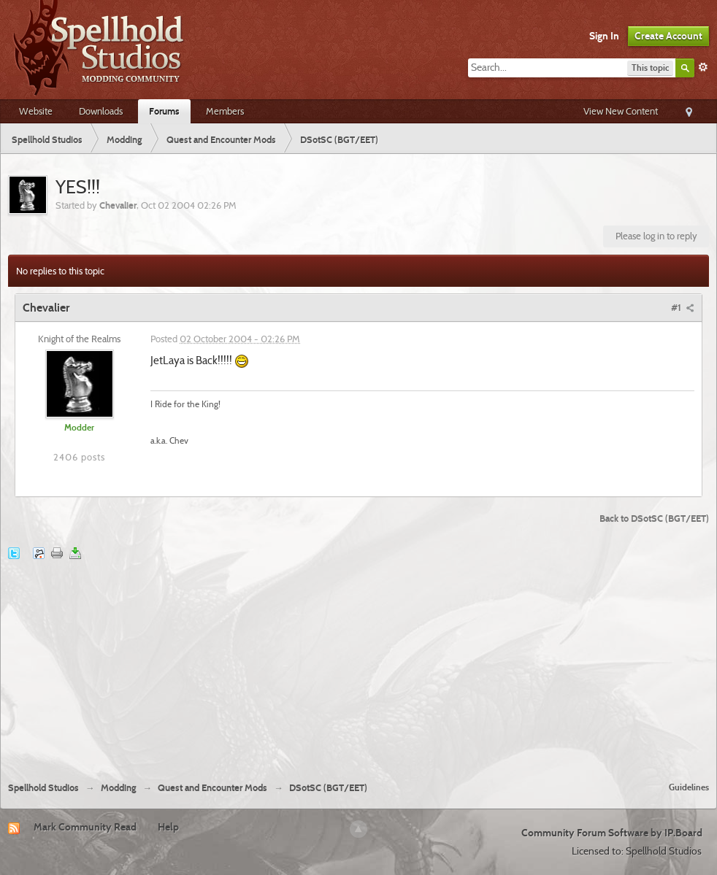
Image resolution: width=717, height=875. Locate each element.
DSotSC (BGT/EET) (328, 787)
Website (36, 111)
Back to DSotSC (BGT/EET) (654, 518)
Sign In (604, 35)
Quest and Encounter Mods (212, 787)
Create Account (668, 35)
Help (168, 826)
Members (225, 111)
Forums (164, 111)
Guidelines (689, 787)
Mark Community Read (85, 826)
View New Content (620, 111)
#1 (682, 307)
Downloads (101, 111)
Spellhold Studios (43, 787)
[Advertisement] (359, 661)
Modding (119, 787)
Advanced (703, 67)
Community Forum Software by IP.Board (611, 832)
